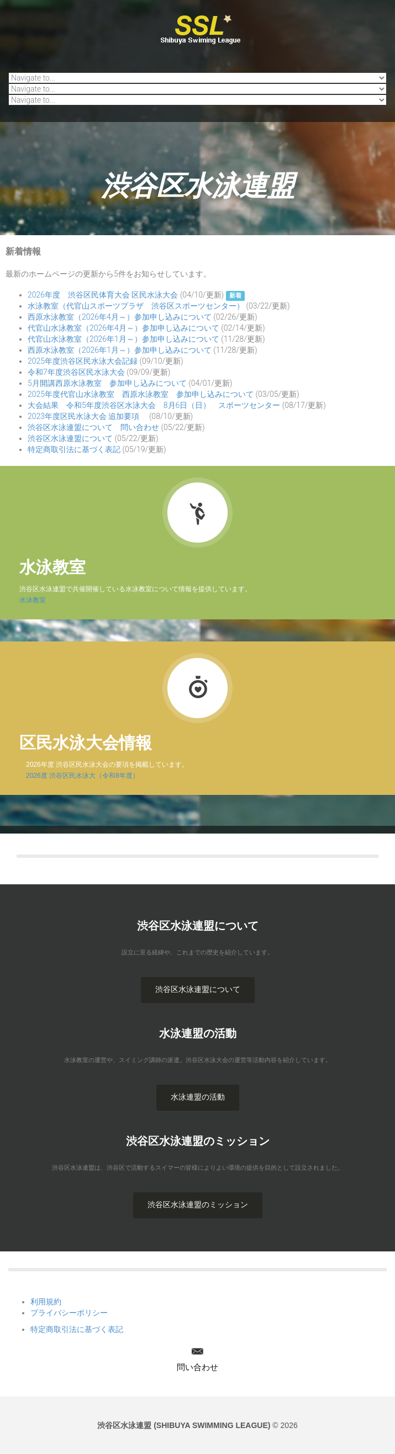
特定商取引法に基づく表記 (74, 449)
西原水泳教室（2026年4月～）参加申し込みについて (120, 316)
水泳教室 (52, 567)
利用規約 (45, 1301)
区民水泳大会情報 (85, 743)
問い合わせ (197, 1367)
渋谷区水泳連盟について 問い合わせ (93, 427)
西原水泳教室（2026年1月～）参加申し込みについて (120, 350)
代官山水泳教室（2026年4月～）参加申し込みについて (123, 327)
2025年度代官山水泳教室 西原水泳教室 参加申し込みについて (141, 394)
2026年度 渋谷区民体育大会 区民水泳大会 (103, 294)
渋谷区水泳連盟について (70, 438)
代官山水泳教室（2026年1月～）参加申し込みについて (123, 339)
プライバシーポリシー (69, 1312)
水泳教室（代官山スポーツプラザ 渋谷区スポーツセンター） (136, 305)
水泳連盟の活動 (198, 1096)
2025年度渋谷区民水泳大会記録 (83, 361)
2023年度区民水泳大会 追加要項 (87, 416)
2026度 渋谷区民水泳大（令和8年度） (79, 775)
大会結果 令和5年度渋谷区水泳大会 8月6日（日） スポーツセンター (154, 405)
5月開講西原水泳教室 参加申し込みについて (107, 383)
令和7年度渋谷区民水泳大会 (76, 372)
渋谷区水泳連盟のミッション (198, 1204)
